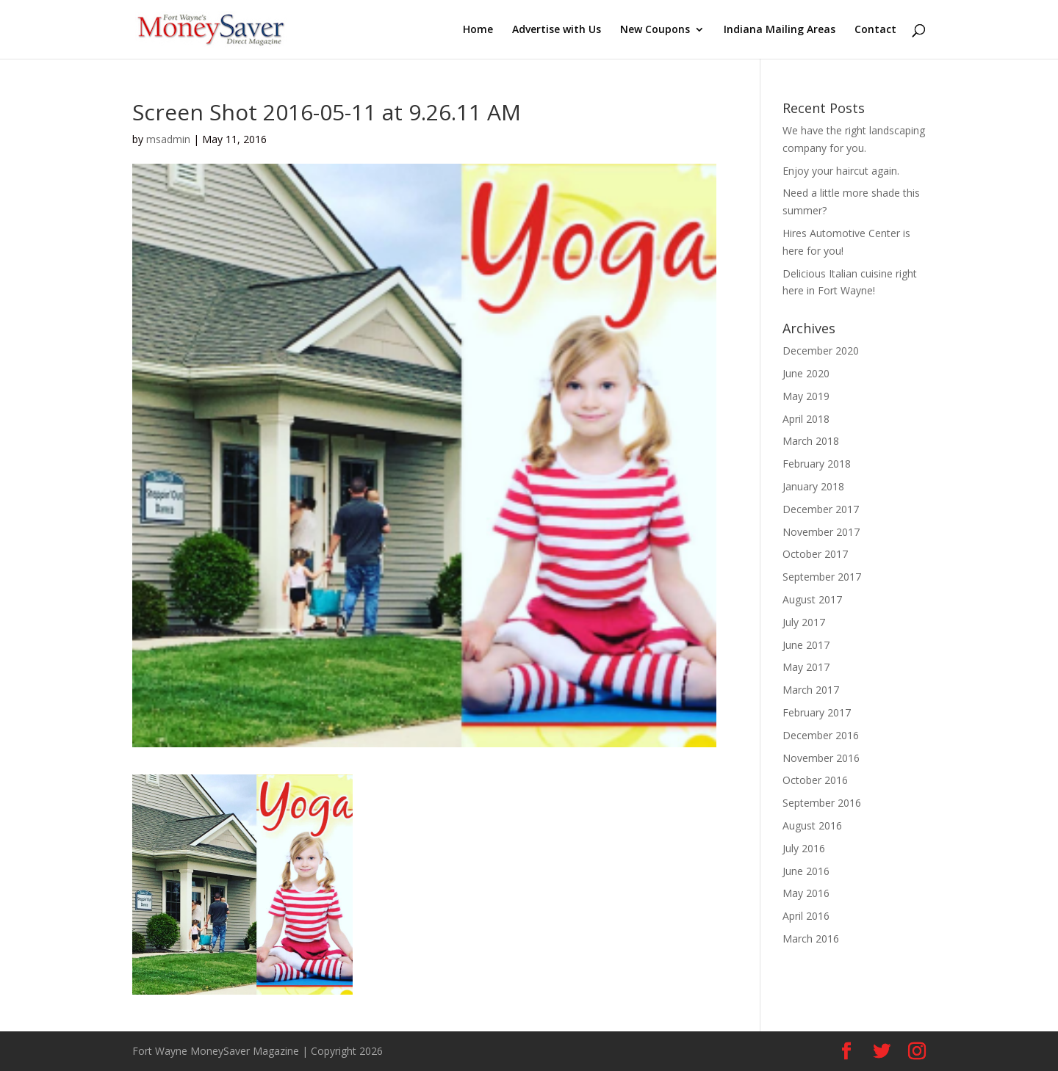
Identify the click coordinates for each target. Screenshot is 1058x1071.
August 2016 (812, 825)
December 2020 (820, 350)
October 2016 (815, 780)
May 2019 (806, 396)
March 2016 (810, 938)
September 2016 (821, 803)
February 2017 (816, 712)
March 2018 (810, 441)
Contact (875, 30)
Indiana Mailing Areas (779, 30)
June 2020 (806, 373)
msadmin (168, 139)
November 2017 (821, 532)
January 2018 (813, 486)
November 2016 (821, 758)
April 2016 (806, 916)
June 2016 (806, 871)
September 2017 (821, 577)
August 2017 (812, 599)
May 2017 (806, 667)
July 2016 (803, 848)
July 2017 (803, 622)
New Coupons (655, 30)
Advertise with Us (556, 30)
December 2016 (820, 735)
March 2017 (810, 690)
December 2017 (820, 509)
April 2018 (806, 419)
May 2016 (806, 893)
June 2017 (806, 645)
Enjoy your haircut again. (840, 171)
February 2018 (816, 464)
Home (478, 30)
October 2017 (815, 554)
